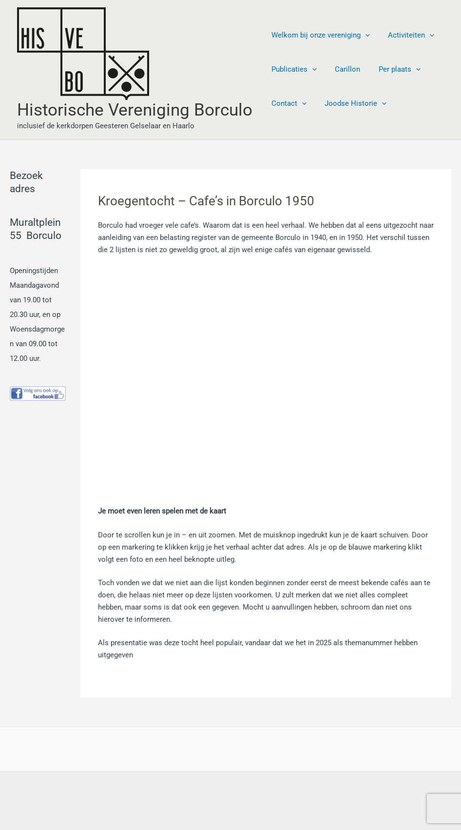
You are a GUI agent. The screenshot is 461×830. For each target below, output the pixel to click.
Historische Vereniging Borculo (134, 110)
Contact (287, 103)
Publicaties (292, 69)
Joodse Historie (350, 103)
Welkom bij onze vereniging (318, 35)
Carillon (342, 69)
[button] (363, 35)
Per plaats (390, 69)
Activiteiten (406, 35)
